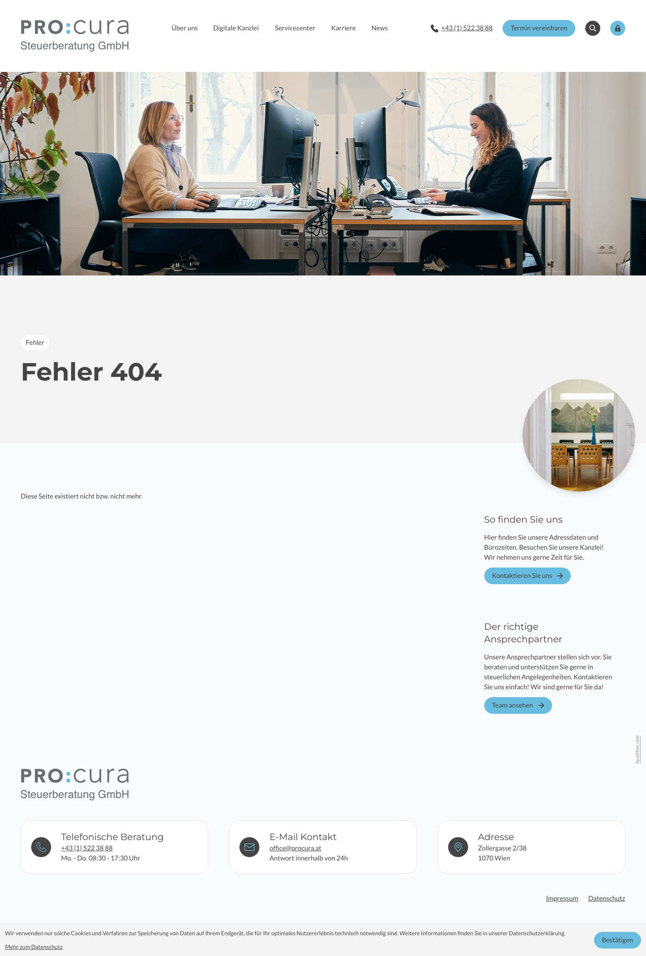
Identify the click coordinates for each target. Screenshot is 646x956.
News (379, 28)
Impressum (562, 898)
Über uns (185, 28)
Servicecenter (295, 28)
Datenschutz (606, 898)
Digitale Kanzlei (236, 28)
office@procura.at (295, 847)
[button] (462, 28)
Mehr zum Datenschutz (34, 947)
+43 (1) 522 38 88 (87, 847)
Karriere (343, 28)
